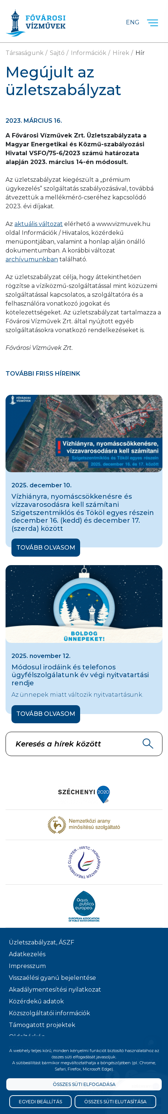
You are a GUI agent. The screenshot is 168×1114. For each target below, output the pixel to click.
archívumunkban (32, 259)
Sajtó (57, 52)
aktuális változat (38, 223)
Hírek (121, 52)
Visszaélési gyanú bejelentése (52, 977)
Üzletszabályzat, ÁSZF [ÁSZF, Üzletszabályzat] (41, 942)
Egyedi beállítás (40, 1101)
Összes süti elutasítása (115, 1101)
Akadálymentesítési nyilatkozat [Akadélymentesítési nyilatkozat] (55, 989)
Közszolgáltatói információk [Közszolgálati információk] (49, 1013)
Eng (133, 22)
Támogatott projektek (42, 1024)
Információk (88, 52)
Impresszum (27, 965)
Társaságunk (25, 52)
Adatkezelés (27, 954)
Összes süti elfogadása (84, 1084)
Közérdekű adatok (36, 1001)
